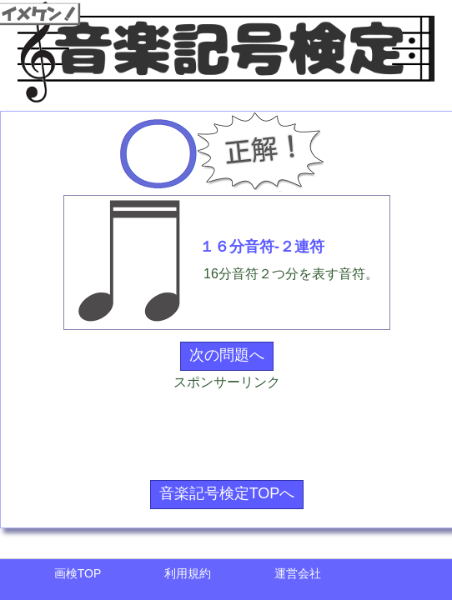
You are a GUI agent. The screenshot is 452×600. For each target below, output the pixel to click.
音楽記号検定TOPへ (227, 493)
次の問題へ (226, 355)
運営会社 (297, 573)
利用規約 (187, 573)
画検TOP (78, 573)
